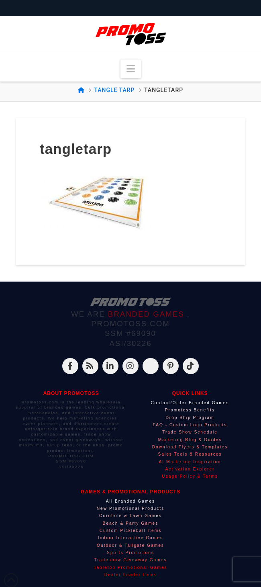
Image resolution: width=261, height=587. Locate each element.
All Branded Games (130, 501)
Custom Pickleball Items (131, 530)
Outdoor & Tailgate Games (130, 545)
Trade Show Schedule (190, 432)
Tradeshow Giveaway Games (130, 560)
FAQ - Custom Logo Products (190, 425)
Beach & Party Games (131, 523)
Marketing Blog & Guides (190, 440)
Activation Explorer (190, 469)
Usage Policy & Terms (190, 476)
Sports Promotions (130, 552)
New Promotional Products (131, 508)
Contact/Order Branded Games (190, 403)
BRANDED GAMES (147, 314)
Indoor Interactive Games (130, 538)
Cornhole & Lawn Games (130, 515)
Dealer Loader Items (130, 575)
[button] (130, 68)
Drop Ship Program (189, 417)
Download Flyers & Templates (190, 447)
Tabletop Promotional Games (130, 567)
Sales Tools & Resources (190, 454)
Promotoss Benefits (190, 410)
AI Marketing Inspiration (190, 462)
